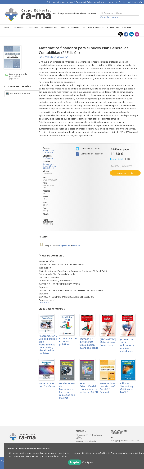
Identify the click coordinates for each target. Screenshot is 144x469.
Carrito (120, 2)
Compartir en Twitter (88, 149)
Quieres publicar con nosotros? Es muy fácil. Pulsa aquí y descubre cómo (79, 2)
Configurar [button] (87, 462)
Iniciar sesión (135, 2)
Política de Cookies (109, 453)
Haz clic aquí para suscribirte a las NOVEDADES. (74, 13)
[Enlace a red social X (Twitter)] (120, 34)
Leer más (44, 302)
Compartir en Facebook (89, 154)
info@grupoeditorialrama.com (125, 440)
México (76, 245)
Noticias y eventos (93, 27)
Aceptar (75, 462)
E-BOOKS (126, 27)
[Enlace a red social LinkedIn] (131, 34)
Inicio (7, 27)
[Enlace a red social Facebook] (126, 34)
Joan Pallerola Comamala (53, 57)
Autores (33, 27)
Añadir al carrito (125, 173)
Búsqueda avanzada (109, 17)
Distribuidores (49, 27)
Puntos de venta (70, 27)
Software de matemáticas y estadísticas (49, 166)
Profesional (48, 158)
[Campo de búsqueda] (119, 13)
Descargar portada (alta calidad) (18, 76)
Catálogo (19, 27)
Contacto (113, 27)
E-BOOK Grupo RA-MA (19, 93)
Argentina (65, 245)
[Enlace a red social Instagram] (137, 34)
